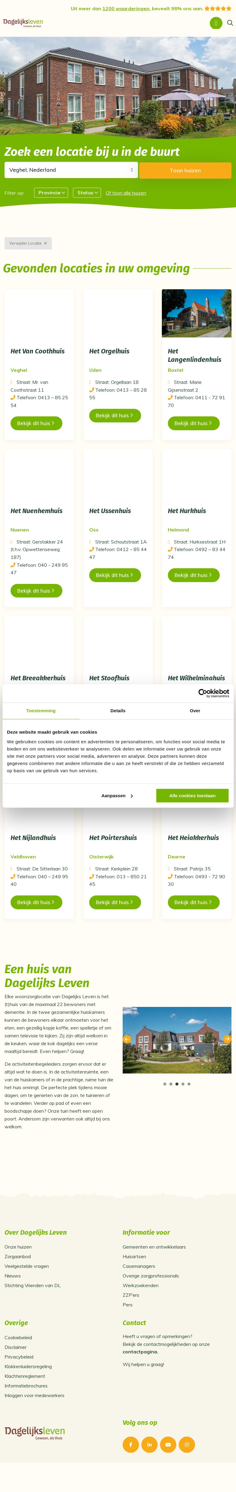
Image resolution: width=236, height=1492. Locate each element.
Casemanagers (139, 1288)
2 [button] (170, 1105)
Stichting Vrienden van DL (33, 1307)
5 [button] (188, 1105)
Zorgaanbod (18, 1278)
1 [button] (164, 1105)
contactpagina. (140, 1373)
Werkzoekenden (141, 1307)
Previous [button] (127, 1061)
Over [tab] (195, 710)
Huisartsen (134, 1278)
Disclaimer (16, 1369)
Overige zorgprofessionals (151, 1298)
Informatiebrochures (26, 1408)
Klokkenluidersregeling (28, 1388)
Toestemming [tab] (41, 710)
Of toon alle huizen (126, 191)
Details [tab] (118, 710)
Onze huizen (18, 1269)
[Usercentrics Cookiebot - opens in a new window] (202, 693)
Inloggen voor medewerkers (35, 1417)
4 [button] (182, 1105)
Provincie (50, 190)
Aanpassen (117, 795)
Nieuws (13, 1298)
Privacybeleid (19, 1379)
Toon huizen (205, 168)
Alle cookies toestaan (192, 795)
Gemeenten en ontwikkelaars (154, 1269)
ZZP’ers (131, 1317)
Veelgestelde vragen (27, 1288)
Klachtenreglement (25, 1398)
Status (85, 190)
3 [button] (176, 1105)
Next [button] (227, 1061)
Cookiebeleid (18, 1359)
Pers (128, 1327)
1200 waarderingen (125, 8)
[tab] (164, 1105)
